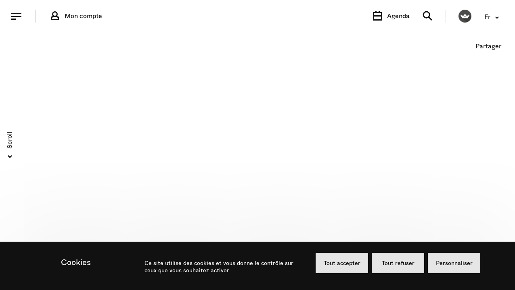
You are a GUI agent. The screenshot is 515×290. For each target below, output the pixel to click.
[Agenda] (390, 16)
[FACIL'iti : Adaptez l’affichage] (464, 16)
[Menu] (16, 16)
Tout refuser (398, 263)
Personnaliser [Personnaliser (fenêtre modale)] (454, 263)
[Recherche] (428, 16)
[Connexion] (75, 16)
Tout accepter (342, 263)
